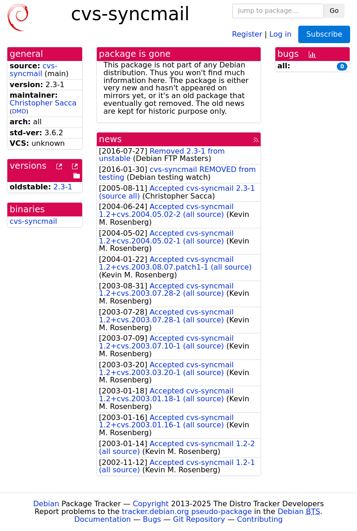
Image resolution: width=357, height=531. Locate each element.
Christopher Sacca (43, 103)
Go (334, 10)
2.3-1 (62, 187)
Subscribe (324, 34)
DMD (19, 111)
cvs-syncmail (33, 69)
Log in (280, 33)
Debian (46, 503)
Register (247, 33)
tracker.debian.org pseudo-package (187, 511)
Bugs (152, 519)
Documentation (102, 519)
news (110, 139)
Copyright (150, 503)
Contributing (260, 519)
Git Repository (199, 519)
